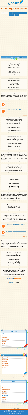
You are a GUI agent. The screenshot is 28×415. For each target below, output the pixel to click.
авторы (13, 413)
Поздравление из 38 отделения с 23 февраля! (15, 224)
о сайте (8, 413)
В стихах (11, 57)
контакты (19, 413)
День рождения (5, 385)
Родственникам (23, 12)
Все (7, 57)
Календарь (4, 399)
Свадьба (4, 387)
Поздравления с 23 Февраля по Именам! (14, 103)
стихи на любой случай (14, 5)
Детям (17, 14)
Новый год (4, 393)
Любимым (4, 369)
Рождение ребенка (6, 389)
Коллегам (12, 14)
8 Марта (4, 397)
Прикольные (5, 359)
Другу (11, 12)
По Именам (5, 361)
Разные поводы (5, 391)
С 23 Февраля (5, 357)
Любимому (16, 12)
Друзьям (4, 367)
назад (11, 282)
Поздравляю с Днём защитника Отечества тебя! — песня (16, 232)
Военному (4, 372)
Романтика (4, 383)
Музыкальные (5, 363)
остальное (25, 115)
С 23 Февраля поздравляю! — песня (13, 109)
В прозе (17, 57)
